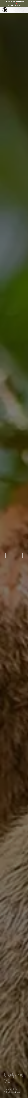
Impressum (8, 1)
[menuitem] (8, 1)
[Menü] (24, 10)
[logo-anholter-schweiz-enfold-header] (11, 10)
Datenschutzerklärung (18, 1)
